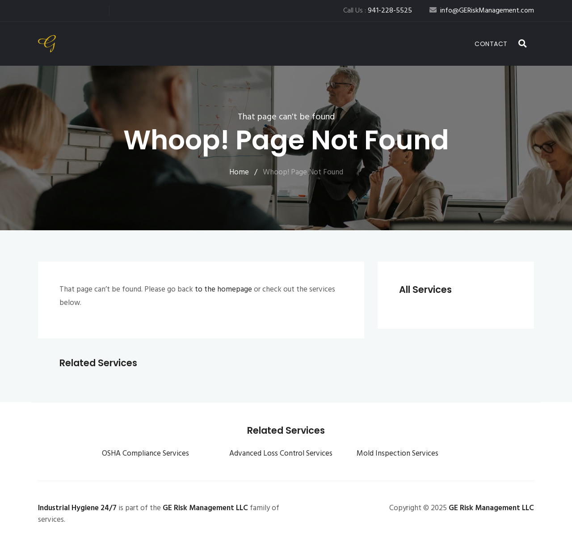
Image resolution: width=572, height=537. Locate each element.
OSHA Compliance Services (145, 454)
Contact (491, 43)
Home (239, 172)
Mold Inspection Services (397, 454)
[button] (522, 44)
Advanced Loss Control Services (280, 454)
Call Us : (377, 11)
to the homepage (223, 289)
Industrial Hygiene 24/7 (77, 508)
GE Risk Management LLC (205, 508)
